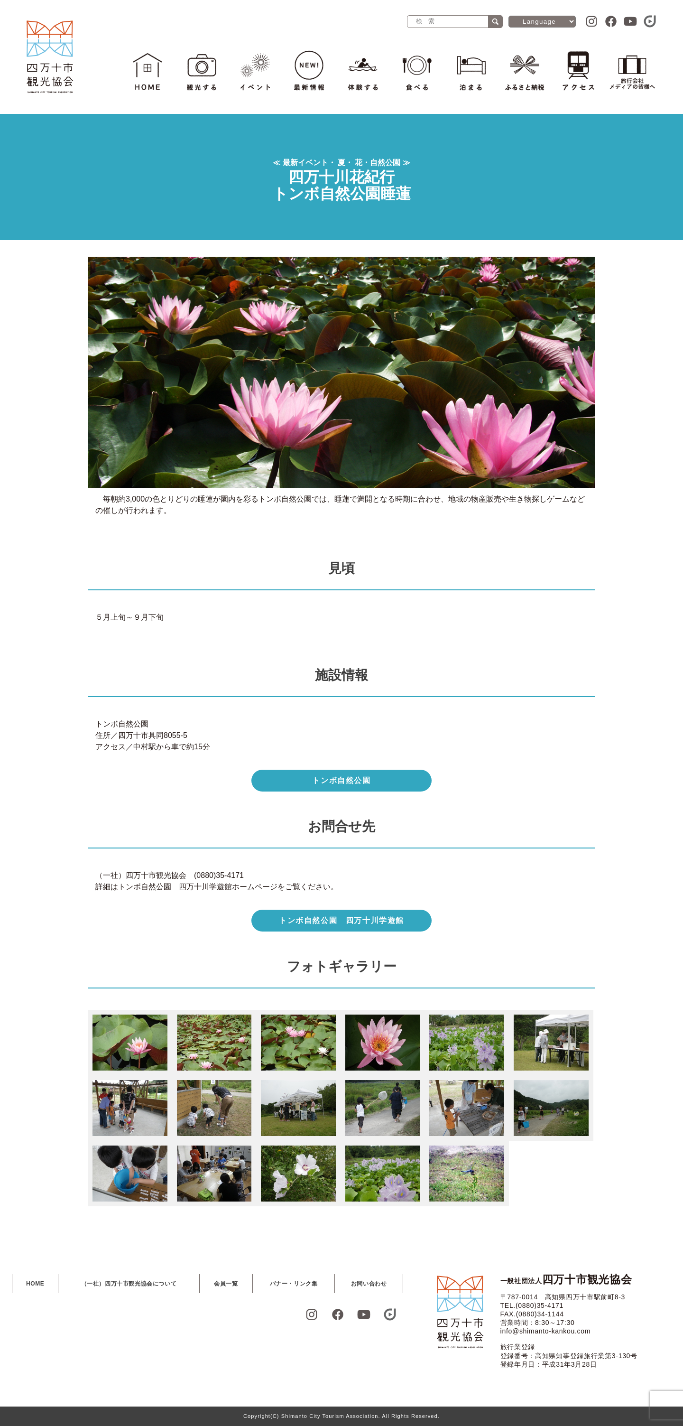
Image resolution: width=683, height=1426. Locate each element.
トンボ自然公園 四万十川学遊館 (341, 920)
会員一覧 (226, 1283)
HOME (35, 1283)
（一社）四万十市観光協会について (129, 1283)
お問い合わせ (369, 1283)
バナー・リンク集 (294, 1283)
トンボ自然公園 (341, 780)
